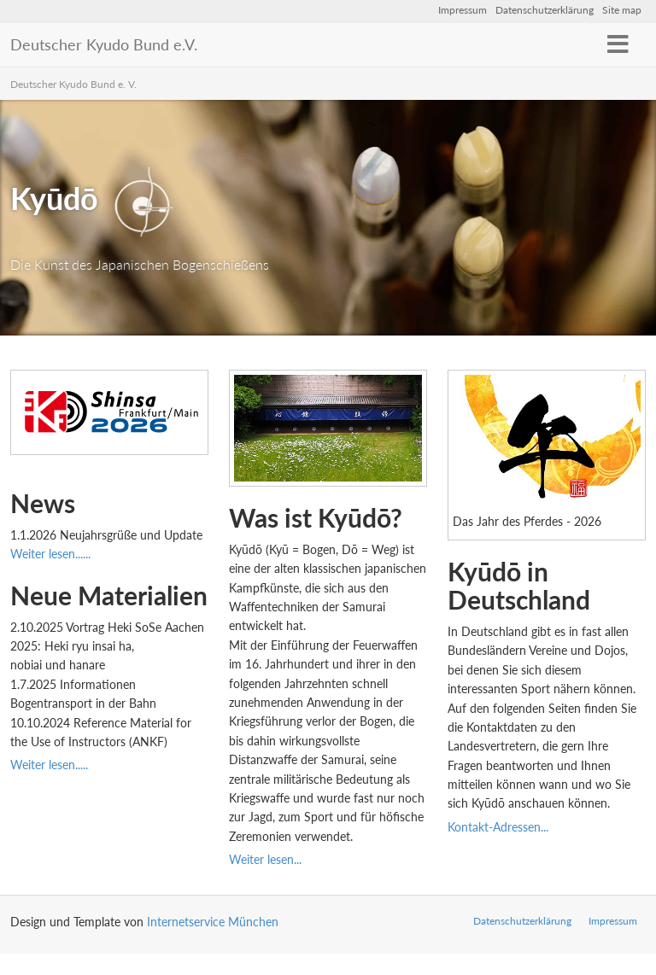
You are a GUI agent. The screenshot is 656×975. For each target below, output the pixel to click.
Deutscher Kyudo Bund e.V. (103, 44)
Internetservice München (212, 921)
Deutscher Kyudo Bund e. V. (73, 84)
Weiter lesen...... (50, 553)
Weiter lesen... (265, 859)
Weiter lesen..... (49, 764)
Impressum (462, 9)
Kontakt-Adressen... (500, 827)
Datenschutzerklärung (544, 9)
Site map (621, 9)
